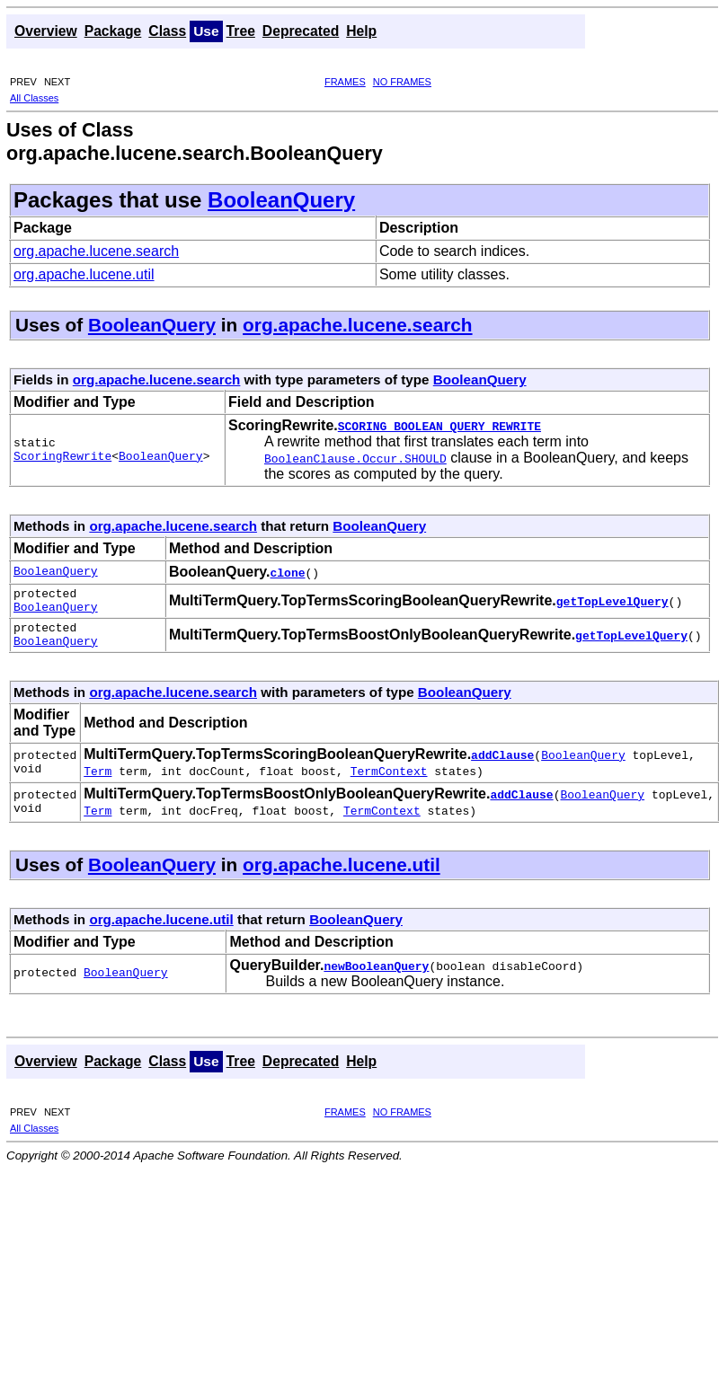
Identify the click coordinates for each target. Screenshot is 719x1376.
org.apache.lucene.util (84, 274)
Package (113, 31)
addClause (502, 765)
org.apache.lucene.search (96, 251)
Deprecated (300, 31)
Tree (240, 31)
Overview (45, 31)
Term (97, 781)
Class (167, 31)
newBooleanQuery (376, 976)
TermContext (389, 781)
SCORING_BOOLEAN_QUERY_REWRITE (439, 426)
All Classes (34, 98)
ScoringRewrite (62, 458)
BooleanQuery (281, 200)
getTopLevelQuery (612, 603)
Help (361, 31)
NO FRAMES (402, 81)
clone (288, 572)
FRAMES (345, 81)
